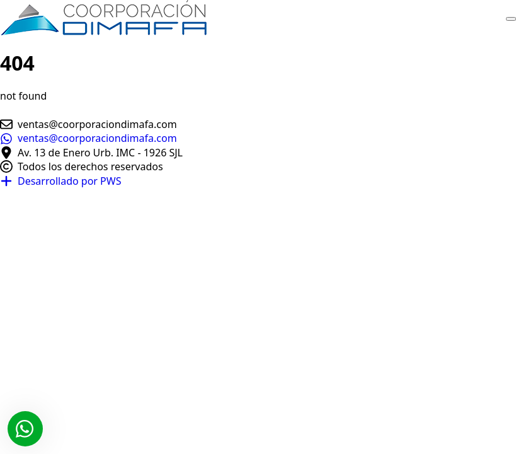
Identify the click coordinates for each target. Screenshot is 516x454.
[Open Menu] (511, 19)
